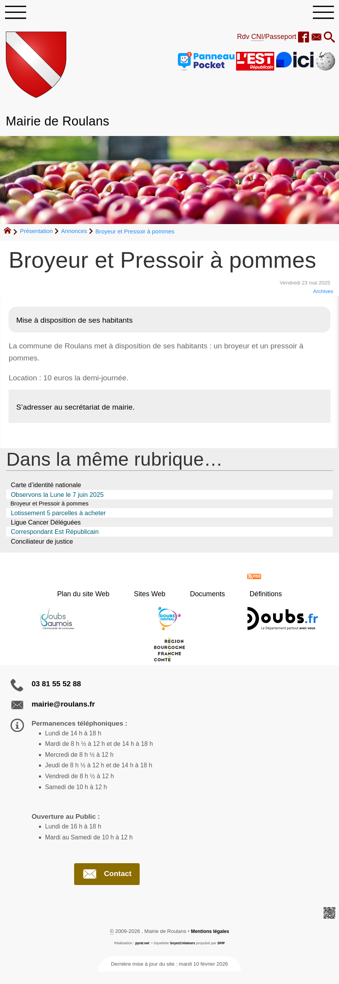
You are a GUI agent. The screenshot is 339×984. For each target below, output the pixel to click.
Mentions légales (210, 944)
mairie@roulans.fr (63, 707)
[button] (328, 40)
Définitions (252, 597)
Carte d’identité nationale (46, 487)
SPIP (223, 955)
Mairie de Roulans (63, 123)
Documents (203, 597)
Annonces (74, 233)
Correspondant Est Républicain (55, 535)
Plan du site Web (96, 597)
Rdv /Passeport (261, 39)
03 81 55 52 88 (56, 687)
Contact (106, 885)
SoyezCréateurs (183, 955)
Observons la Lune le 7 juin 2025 (57, 496)
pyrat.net (140, 955)
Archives (322, 294)
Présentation (36, 233)
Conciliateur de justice (42, 544)
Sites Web (154, 597)
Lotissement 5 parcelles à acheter (58, 515)
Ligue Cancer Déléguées (46, 525)
